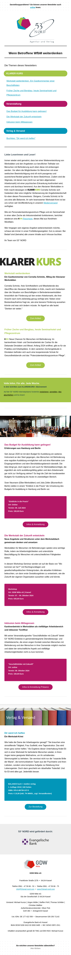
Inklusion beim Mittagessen (19, 122)
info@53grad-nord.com (25, 889)
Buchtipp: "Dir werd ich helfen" (20, 138)
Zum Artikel (35, 318)
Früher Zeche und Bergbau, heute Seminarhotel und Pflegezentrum (31, 92)
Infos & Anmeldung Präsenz (35, 687)
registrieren (44, 392)
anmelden (53, 392)
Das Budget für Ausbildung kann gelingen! (26, 111)
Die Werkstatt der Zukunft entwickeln (24, 116)
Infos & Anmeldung (35, 524)
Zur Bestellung (35, 806)
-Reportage (25, 219)
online (32, 7)
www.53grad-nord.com (46, 889)
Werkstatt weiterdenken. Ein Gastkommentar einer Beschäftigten (30, 83)
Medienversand (50, 203)
